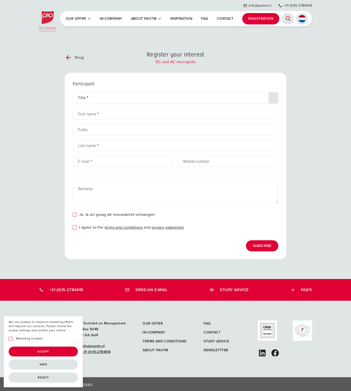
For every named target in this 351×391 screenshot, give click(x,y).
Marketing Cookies (29, 338)
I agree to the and (131, 227)
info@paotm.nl (257, 5)
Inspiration (181, 18)
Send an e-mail (146, 290)
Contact (225, 18)
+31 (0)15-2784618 (295, 5)
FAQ (204, 18)
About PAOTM (146, 18)
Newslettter (216, 350)
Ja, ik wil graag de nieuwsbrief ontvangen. (117, 214)
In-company (111, 18)
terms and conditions (124, 227)
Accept (43, 351)
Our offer (78, 18)
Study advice (229, 290)
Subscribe (262, 245)
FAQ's (301, 290)
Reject (43, 377)
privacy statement (168, 227)
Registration (260, 18)
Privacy (87, 384)
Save (43, 364)
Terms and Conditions (164, 341)
